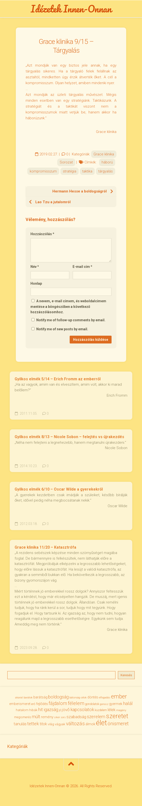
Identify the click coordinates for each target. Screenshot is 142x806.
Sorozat (66, 162)
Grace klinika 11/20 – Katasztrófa (45, 547)
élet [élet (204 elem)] (101, 723)
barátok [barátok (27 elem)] (28, 697)
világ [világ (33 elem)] (51, 724)
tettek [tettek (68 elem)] (33, 723)
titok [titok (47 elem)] (43, 724)
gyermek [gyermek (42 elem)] (115, 704)
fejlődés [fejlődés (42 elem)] (42, 704)
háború (107, 162)
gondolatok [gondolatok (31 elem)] (92, 704)
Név (34, 267)
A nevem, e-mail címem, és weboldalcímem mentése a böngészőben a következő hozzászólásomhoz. (68, 306)
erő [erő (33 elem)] (33, 704)
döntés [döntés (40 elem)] (92, 697)
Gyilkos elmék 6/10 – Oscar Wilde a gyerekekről (59, 489)
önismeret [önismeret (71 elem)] (118, 723)
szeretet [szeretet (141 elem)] (117, 716)
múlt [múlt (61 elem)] (36, 716)
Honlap (36, 283)
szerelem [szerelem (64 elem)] (96, 716)
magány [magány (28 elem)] (121, 710)
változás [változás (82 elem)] (75, 723)
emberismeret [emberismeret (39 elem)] (19, 704)
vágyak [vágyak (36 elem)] (60, 724)
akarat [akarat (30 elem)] (19, 697)
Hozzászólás (42, 234)
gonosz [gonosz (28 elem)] (104, 704)
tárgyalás (105, 171)
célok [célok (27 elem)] (84, 697)
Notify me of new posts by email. (62, 329)
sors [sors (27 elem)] (63, 717)
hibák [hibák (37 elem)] (33, 710)
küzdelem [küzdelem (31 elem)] (101, 710)
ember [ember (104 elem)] (119, 696)
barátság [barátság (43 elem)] (40, 697)
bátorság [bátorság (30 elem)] (74, 697)
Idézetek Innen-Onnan (71, 9)
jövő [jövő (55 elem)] (66, 709)
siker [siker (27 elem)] (57, 717)
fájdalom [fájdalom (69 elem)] (58, 703)
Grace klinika (104, 154)
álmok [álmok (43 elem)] (90, 724)
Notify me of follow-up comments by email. (70, 320)
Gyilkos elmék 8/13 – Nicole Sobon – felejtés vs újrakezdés (69, 436)
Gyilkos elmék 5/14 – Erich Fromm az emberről (58, 379)
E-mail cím (82, 267)
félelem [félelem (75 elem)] (76, 703)
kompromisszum (43, 171)
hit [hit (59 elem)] (40, 709)
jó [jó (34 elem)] (60, 710)
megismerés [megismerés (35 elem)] (22, 717)
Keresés (126, 675)
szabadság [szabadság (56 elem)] (76, 716)
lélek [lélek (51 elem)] (111, 709)
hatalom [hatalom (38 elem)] (22, 710)
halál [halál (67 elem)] (128, 703)
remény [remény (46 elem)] (47, 717)
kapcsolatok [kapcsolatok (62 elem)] (82, 709)
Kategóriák (17, 746)
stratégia (69, 171)
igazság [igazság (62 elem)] (51, 709)
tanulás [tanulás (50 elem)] (20, 724)
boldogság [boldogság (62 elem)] (58, 696)
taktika (87, 171)
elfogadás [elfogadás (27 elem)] (104, 697)
